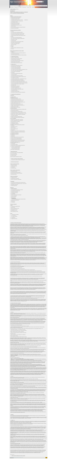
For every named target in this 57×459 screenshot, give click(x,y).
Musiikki (12, 457)
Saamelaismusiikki (14, 457)
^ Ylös (45, 457)
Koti (10, 457)
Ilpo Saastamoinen (17, 2)
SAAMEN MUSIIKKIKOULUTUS (20, 457)
